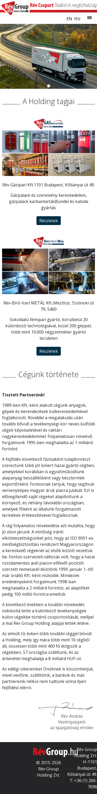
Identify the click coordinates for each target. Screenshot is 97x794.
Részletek (48, 220)
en (69, 19)
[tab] (48, 86)
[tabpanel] (48, 56)
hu (77, 19)
